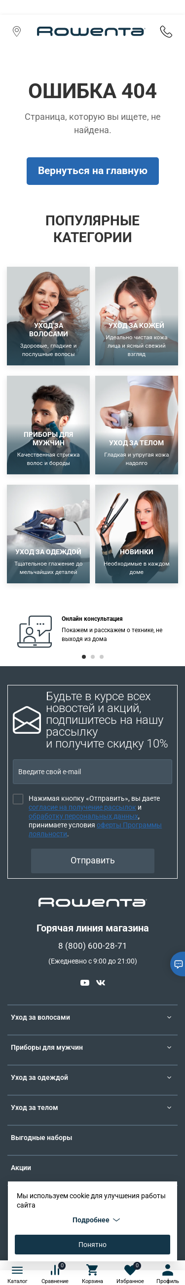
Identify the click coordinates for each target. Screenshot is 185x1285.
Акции (21, 1168)
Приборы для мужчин (47, 1047)
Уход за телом (34, 1107)
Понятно (92, 1245)
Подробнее (96, 1220)
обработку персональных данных (83, 816)
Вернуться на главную (93, 171)
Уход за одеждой (39, 1077)
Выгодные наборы (41, 1138)
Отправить (93, 860)
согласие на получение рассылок (82, 807)
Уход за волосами (40, 1017)
